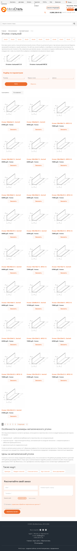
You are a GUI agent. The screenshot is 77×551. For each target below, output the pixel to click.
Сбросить (33, 84)
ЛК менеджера (38, 543)
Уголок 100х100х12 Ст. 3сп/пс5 (11, 267)
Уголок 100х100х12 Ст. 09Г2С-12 (62, 231)
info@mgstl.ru (41, 535)
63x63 (61, 39)
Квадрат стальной (19, 471)
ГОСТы (45, 2)
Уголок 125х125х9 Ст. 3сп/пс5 (61, 338)
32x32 (19, 39)
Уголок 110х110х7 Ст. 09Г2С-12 (36, 267)
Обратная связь (45, 541)
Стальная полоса (33, 471)
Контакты (12, 2)
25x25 (12, 39)
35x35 (26, 39)
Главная (29, 541)
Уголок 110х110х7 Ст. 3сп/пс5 (61, 267)
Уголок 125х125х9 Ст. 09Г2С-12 (36, 338)
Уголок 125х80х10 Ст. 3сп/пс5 (36, 302)
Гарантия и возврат (37, 3)
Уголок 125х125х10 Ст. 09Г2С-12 (12, 374)
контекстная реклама (43, 548)
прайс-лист (71, 7)
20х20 (5, 39)
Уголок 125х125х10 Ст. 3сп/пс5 (37, 374)
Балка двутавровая (58, 471)
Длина (54, 78)
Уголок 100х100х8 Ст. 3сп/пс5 (11, 195)
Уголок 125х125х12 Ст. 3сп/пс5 (11, 410)
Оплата (29, 2)
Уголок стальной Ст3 (14, 64)
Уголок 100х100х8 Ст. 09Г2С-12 (62, 159)
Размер (5, 78)
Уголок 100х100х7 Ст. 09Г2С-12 (62, 123)
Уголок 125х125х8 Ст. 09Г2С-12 (62, 302)
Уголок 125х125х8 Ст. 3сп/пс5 (11, 338)
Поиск (45, 12)
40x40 (33, 39)
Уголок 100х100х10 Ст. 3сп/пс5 (11, 231)
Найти (16, 84)
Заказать (13, 129)
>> (27, 424)
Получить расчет (12, 512)
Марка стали (32, 78)
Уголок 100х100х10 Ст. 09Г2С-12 (62, 195)
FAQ (51, 2)
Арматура (7, 471)
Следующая (21, 424)
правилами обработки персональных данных (25, 504)
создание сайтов (31, 548)
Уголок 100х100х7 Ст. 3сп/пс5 (11, 159)
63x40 (54, 39)
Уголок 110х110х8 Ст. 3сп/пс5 (11, 302)
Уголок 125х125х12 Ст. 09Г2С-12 (62, 374)
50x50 (47, 39)
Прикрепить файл (7, 498)
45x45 (40, 39)
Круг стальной (45, 471)
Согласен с (23, 504)
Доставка (21, 2)
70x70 (68, 39)
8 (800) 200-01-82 (56, 12)
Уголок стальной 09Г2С (38, 64)
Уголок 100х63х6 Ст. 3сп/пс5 (11, 122)
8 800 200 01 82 (38, 537)
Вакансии (58, 2)
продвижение (55, 548)
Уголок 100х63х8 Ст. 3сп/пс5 (36, 122)
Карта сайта (36, 541)
